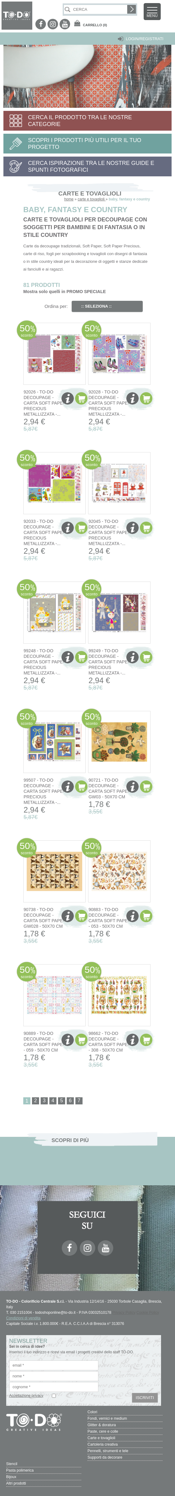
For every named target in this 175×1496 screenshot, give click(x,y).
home (69, 199)
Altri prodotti (16, 1483)
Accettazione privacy (26, 1395)
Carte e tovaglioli (101, 1438)
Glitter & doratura (102, 1425)
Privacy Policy (124, 1312)
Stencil (11, 1464)
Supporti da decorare (105, 1457)
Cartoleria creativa (103, 1444)
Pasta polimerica (20, 1470)
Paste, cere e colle (103, 1431)
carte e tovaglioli (91, 199)
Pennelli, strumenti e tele (108, 1451)
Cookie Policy (148, 1312)
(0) (95, 25)
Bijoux (11, 1477)
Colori (92, 1412)
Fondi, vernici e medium (107, 1418)
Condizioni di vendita (23, 1318)
